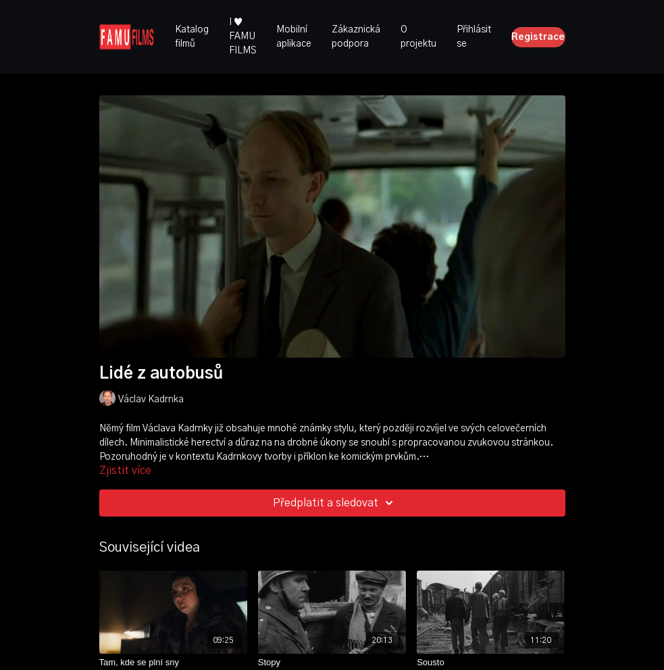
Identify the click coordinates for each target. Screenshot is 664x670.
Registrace (538, 37)
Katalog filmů (192, 37)
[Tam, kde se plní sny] (173, 662)
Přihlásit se (474, 37)
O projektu (418, 37)
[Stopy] (332, 662)
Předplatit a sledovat (335, 503)
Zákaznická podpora (356, 37)
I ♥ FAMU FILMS (242, 36)
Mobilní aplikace (293, 37)
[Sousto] (491, 662)
